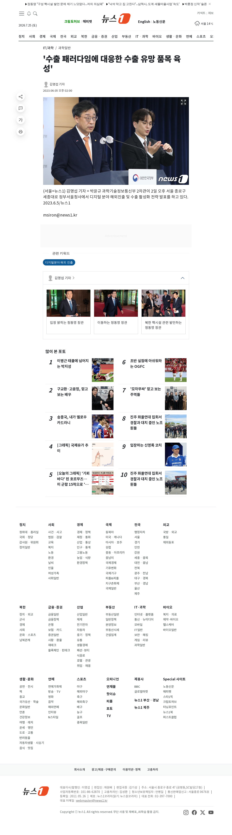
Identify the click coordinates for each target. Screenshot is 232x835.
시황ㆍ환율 (55, 640)
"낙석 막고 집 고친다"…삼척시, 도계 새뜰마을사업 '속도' (134, 4)
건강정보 (24, 717)
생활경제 (82, 645)
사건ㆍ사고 (55, 532)
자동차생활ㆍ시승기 (31, 743)
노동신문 (159, 22)
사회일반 (53, 578)
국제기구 (111, 573)
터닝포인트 (170, 707)
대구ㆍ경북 (141, 578)
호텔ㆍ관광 (84, 660)
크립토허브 (72, 21)
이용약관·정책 (132, 769)
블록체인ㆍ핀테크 (59, 650)
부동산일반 (112, 614)
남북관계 (24, 640)
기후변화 (111, 568)
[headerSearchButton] (35, 13)
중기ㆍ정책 (84, 635)
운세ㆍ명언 (26, 728)
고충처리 (152, 769)
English (144, 22)
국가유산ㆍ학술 (29, 702)
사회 (51, 525)
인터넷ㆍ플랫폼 (143, 614)
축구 (79, 697)
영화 (51, 697)
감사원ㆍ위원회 (29, 542)
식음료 (81, 655)
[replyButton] (20, 108)
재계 (79, 619)
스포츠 (81, 679)
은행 (51, 625)
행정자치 (139, 532)
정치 (22, 525)
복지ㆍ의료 (170, 614)
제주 (137, 594)
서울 (137, 537)
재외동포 (168, 542)
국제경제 (111, 563)
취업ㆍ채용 (84, 666)
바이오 (167, 607)
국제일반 (111, 588)
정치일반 (24, 547)
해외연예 (53, 707)
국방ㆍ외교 (170, 532)
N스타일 (53, 717)
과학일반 (139, 645)
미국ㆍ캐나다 (114, 537)
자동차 (81, 630)
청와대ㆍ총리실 (29, 532)
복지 (51, 547)
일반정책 (111, 619)
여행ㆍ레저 (26, 722)
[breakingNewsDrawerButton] (29, 13)
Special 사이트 (174, 679)
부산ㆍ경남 (141, 583)
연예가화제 (55, 687)
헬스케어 (168, 625)
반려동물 (24, 738)
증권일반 (53, 635)
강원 (137, 553)
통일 (165, 537)
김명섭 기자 (57, 84)
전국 (137, 525)
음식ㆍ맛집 (26, 748)
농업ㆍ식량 (84, 558)
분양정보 (111, 625)
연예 (51, 679)
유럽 (108, 547)
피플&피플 (112, 578)
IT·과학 (140, 607)
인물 (51, 568)
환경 (51, 558)
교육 (51, 542)
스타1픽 (168, 697)
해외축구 (82, 702)
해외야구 (82, 692)
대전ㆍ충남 (141, 563)
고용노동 (82, 553)
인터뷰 (52, 712)
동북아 (110, 532)
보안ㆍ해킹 (141, 635)
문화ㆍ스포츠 (27, 635)
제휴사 (139, 679)
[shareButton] (20, 96)
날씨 (51, 563)
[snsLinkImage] (185, 812)
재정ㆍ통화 (84, 537)
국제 (109, 525)
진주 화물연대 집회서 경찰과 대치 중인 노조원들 (146, 423)
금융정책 (53, 619)
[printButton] (20, 131)
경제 (80, 525)
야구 (79, 687)
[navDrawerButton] (22, 13)
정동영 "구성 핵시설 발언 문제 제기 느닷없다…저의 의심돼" (55, 4)
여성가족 (53, 573)
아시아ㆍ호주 (114, 542)
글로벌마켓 (141, 692)
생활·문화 (26, 679)
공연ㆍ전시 (26, 687)
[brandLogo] (116, 18)
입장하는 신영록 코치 (146, 445)
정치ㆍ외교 (26, 614)
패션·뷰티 (83, 650)
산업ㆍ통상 (84, 542)
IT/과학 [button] (48, 48)
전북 (137, 568)
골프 (79, 717)
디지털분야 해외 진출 (59, 262)
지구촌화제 (112, 583)
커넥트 (201, 13)
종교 (22, 697)
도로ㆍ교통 (26, 733)
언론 (22, 712)
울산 (137, 588)
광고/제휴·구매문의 (104, 769)
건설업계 (111, 635)
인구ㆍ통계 (84, 547)
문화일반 (24, 707)
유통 (79, 640)
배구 (79, 707)
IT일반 (138, 630)
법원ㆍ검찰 (55, 537)
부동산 (110, 607)
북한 (22, 607)
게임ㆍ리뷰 (141, 640)
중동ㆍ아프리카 (115, 553)
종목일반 (82, 722)
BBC (137, 687)
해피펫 (87, 21)
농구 (79, 712)
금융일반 (53, 614)
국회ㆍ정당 (26, 537)
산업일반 (82, 614)
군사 (22, 619)
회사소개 (79, 769)
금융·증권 (55, 607)
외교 (166, 525)
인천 (137, 547)
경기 (137, 542)
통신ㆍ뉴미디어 (143, 619)
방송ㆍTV (54, 692)
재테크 (52, 645)
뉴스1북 (168, 712)
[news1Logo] (36, 790)
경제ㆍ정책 (84, 532)
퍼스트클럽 (170, 717)
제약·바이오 (170, 619)
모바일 (138, 625)
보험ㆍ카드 (55, 630)
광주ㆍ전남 (141, 573)
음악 (51, 702)
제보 (210, 13)
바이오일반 (170, 630)
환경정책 (82, 563)
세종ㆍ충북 (141, 558)
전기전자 (82, 625)
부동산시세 (112, 630)
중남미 (110, 558)
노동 (51, 553)
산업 (80, 607)
